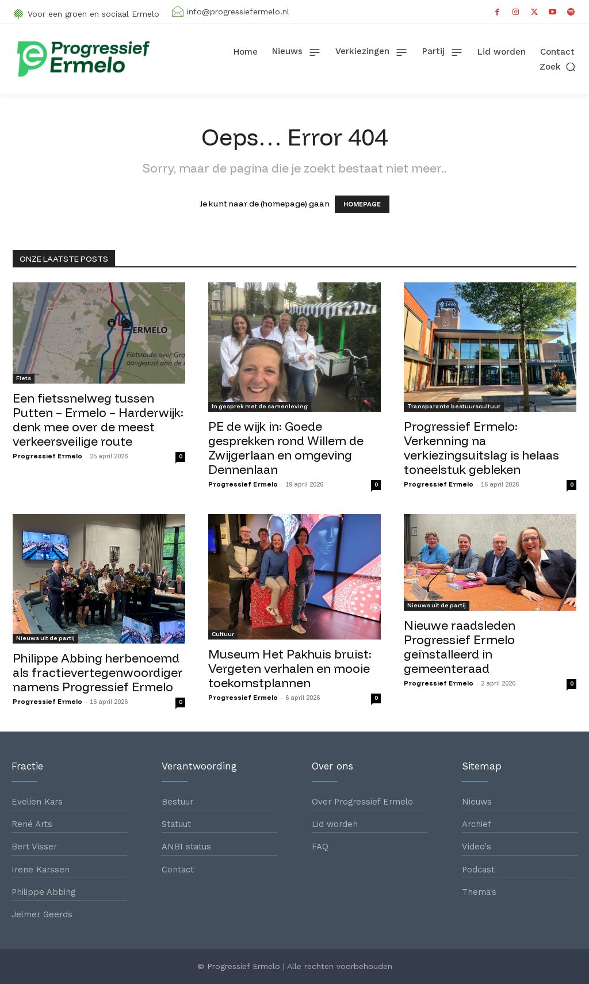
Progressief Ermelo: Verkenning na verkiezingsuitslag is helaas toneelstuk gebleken (481, 448)
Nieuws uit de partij (45, 638)
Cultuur (223, 634)
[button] (558, 66)
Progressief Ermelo (47, 456)
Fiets (23, 378)
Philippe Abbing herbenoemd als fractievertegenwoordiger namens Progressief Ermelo (98, 672)
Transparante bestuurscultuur (453, 406)
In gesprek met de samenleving (260, 406)
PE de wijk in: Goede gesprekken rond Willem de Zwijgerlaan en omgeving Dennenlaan (286, 448)
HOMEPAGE (362, 204)
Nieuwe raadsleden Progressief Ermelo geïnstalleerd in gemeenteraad (459, 647)
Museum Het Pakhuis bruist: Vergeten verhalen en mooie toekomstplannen (290, 668)
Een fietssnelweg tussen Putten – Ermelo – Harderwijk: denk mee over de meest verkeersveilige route (98, 419)
